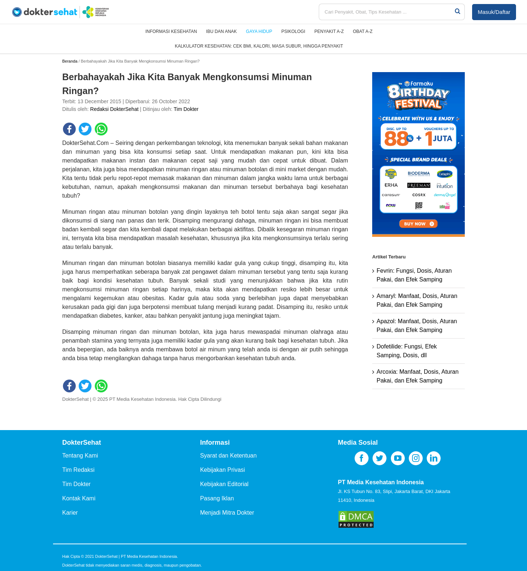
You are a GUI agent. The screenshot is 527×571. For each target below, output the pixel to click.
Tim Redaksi (78, 470)
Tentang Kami (80, 455)
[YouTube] (398, 458)
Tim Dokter (186, 109)
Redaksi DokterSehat (114, 109)
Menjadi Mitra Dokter (227, 513)
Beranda (70, 61)
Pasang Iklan (217, 498)
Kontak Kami (79, 498)
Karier (70, 513)
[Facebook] (362, 458)
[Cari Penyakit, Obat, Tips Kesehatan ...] (386, 12)
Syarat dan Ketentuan (228, 455)
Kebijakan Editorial (224, 484)
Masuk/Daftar (494, 12)
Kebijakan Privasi (222, 470)
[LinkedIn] (434, 458)
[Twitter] (379, 458)
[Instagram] (416, 458)
